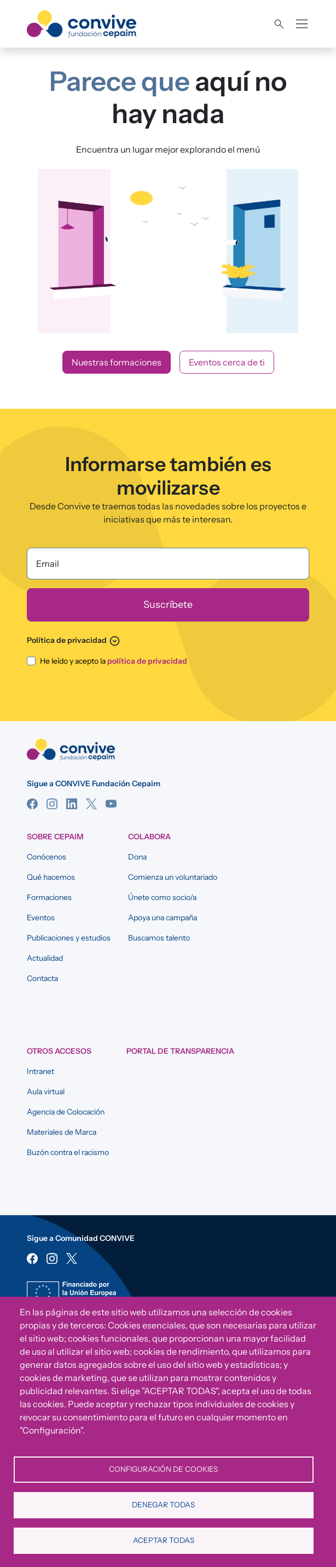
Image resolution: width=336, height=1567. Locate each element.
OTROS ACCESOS (59, 1051)
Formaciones (49, 897)
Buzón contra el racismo (68, 1152)
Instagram (52, 803)
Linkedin (71, 803)
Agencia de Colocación (66, 1112)
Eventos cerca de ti (227, 362)
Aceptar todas (163, 1540)
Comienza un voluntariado (172, 877)
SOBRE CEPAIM (55, 836)
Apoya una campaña (162, 917)
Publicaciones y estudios (69, 938)
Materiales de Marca (61, 1132)
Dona (137, 857)
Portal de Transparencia (180, 1051)
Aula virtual (46, 1091)
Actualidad (45, 958)
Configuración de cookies (163, 1469)
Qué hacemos (51, 877)
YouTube (111, 803)
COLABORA (149, 836)
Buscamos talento (159, 938)
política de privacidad (147, 661)
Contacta (42, 978)
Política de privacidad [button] (73, 640)
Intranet (40, 1071)
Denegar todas (163, 1504)
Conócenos (46, 857)
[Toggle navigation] (301, 23)
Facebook (32, 803)
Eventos (41, 917)
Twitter (91, 803)
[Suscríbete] (168, 605)
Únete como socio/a (162, 897)
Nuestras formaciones (116, 362)
